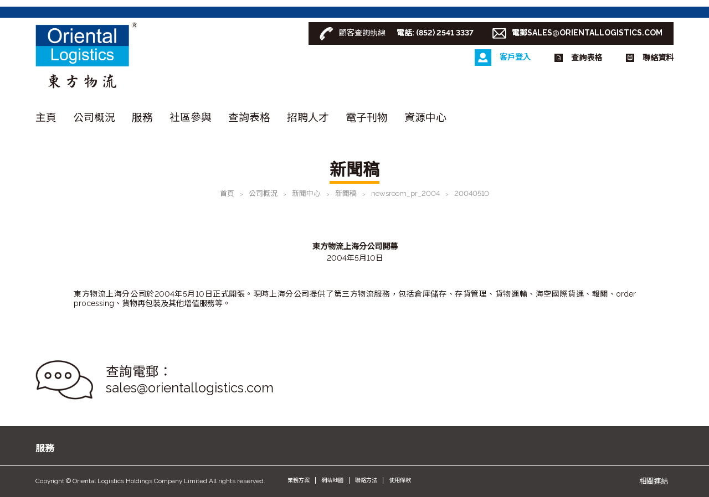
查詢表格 (249, 117)
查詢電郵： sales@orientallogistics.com (190, 380)
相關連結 (653, 481)
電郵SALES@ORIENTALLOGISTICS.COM (587, 32)
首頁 (227, 193)
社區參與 (190, 117)
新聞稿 (346, 193)
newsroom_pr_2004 (405, 193)
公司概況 (94, 117)
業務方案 (298, 480)
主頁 (45, 117)
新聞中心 (306, 193)
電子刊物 (367, 117)
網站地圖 (332, 480)
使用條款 (400, 480)
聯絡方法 (366, 480)
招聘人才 (308, 117)
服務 (142, 117)
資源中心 (425, 117)
